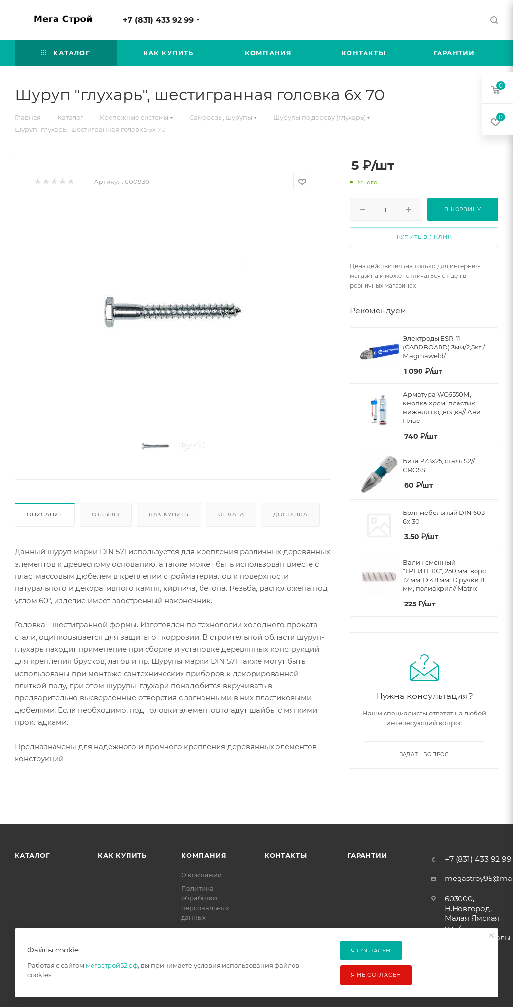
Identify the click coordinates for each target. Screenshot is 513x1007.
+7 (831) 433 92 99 (158, 20)
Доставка (290, 514)
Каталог (32, 855)
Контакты (285, 855)
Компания (203, 855)
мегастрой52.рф (112, 965)
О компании (201, 875)
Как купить (169, 514)
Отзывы (106, 514)
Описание (45, 514)
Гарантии (367, 855)
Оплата (231, 514)
